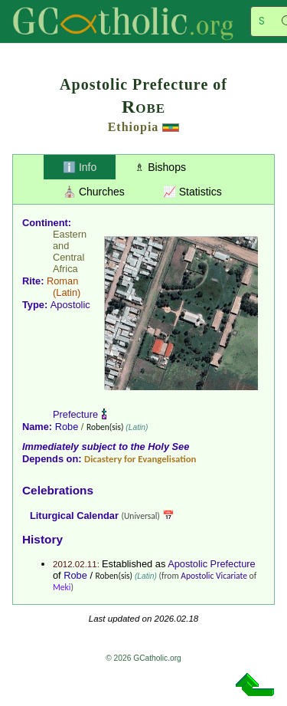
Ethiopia (133, 126)
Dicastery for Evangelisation (140, 459)
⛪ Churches (94, 192)
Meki (61, 587)
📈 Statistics (192, 192)
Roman (62, 281)
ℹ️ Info (79, 167)
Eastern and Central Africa (69, 251)
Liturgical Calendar (74, 515)
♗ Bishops (160, 167)
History (42, 539)
